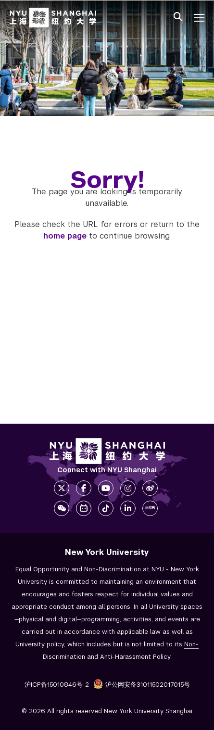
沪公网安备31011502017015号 (141, 684)
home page (65, 236)
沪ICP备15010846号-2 (57, 684)
